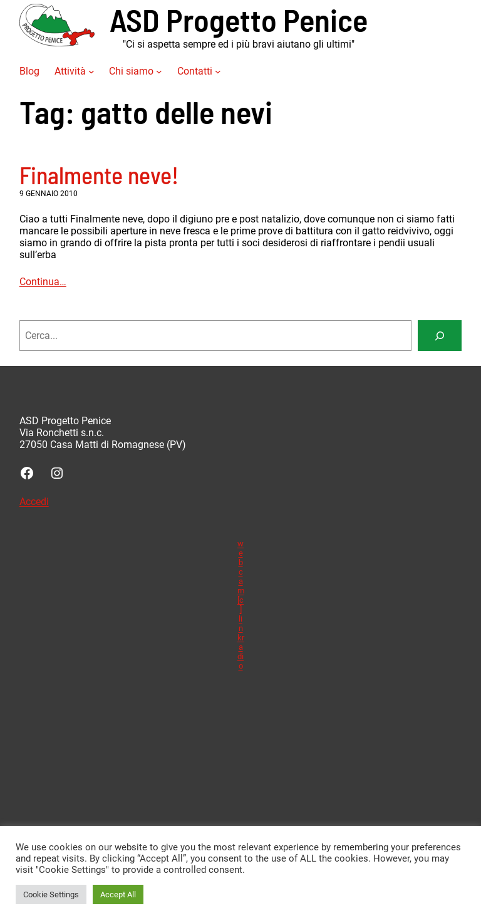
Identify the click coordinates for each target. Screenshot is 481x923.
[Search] (440, 335)
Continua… (42, 282)
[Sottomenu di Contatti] (218, 71)
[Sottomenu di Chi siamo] (159, 71)
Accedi (34, 502)
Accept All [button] (118, 894)
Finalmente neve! (98, 174)
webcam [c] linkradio (240, 604)
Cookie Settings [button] (51, 894)
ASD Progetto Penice (239, 19)
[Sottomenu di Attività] (91, 71)
